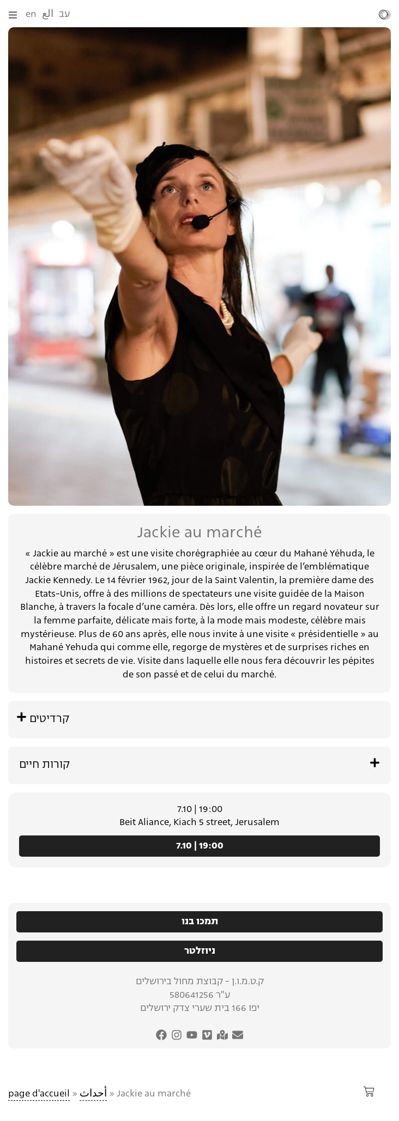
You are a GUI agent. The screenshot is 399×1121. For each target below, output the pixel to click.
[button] (199, 720)
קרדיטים (49, 719)
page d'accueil (39, 1094)
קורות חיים (44, 765)
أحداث (93, 1094)
